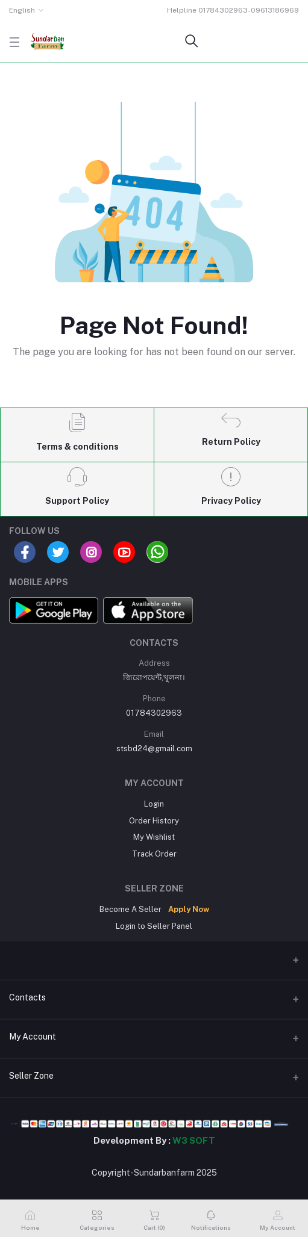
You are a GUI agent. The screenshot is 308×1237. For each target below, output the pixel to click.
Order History (154, 820)
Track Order (154, 853)
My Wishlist (154, 837)
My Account (32, 1036)
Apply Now (188, 909)
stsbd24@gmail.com (154, 748)
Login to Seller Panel (154, 926)
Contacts (27, 997)
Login (154, 803)
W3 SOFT (193, 1140)
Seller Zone (31, 1075)
